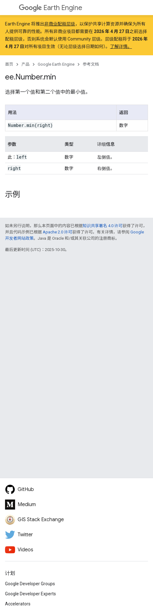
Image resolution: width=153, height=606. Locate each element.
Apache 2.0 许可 (57, 232)
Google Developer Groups (30, 583)
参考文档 (91, 64)
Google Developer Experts (30, 593)
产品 (25, 64)
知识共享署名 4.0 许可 (103, 225)
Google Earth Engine (56, 64)
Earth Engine (50, 7)
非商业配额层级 (59, 23)
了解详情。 (121, 46)
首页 (9, 64)
